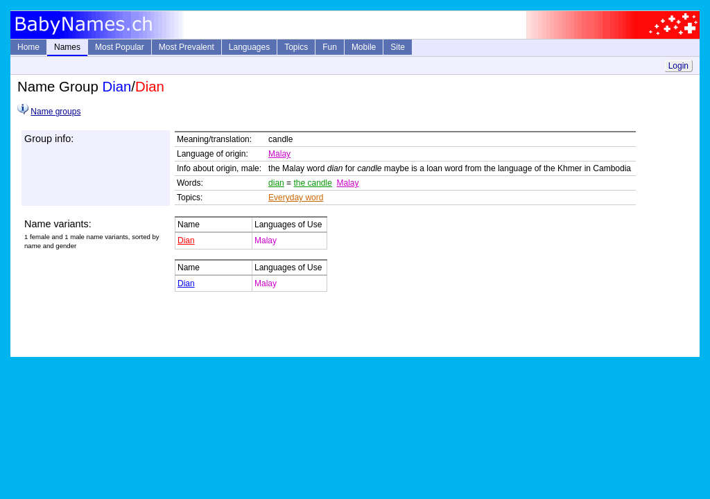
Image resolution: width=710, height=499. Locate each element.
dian (276, 183)
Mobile (364, 47)
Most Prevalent (186, 47)
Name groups (55, 111)
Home (28, 47)
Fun (329, 47)
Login (678, 66)
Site (397, 47)
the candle (312, 183)
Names (67, 47)
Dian (186, 240)
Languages (249, 47)
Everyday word (295, 197)
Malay (279, 154)
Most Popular (119, 47)
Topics (296, 47)
